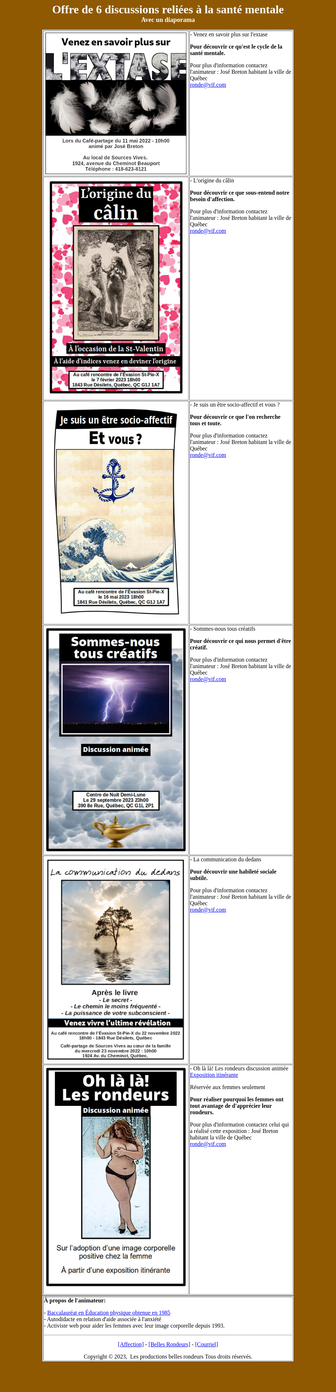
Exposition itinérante (214, 1075)
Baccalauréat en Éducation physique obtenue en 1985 (108, 1313)
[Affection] (131, 1344)
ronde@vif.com (208, 85)
